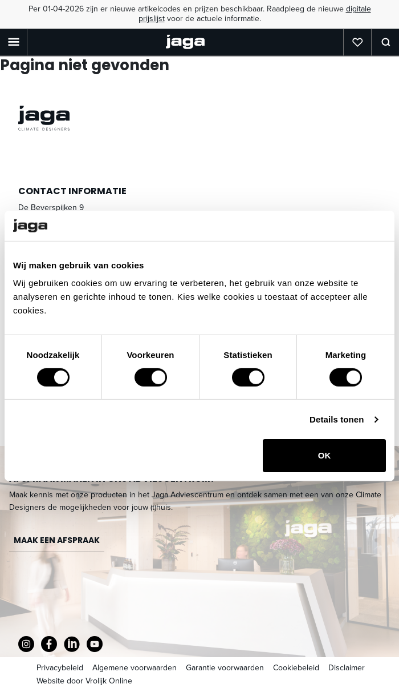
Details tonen (337, 419)
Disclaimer (346, 668)
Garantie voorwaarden (225, 668)
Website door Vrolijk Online (84, 681)
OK (324, 455)
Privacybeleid (59, 668)
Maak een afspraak (57, 540)
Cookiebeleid (296, 668)
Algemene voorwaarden (134, 668)
